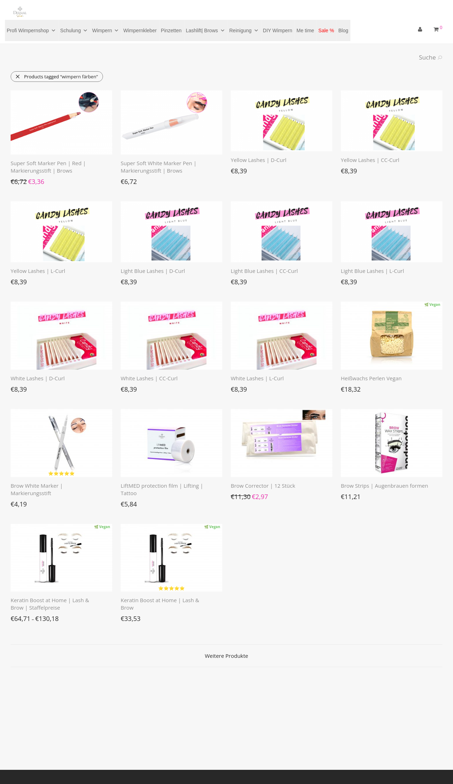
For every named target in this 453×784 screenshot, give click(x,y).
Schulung (74, 30)
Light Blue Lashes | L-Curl (372, 270)
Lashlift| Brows (205, 30)
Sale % (326, 30)
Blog (343, 30)
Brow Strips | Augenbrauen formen (384, 485)
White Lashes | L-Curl (257, 378)
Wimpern (105, 30)
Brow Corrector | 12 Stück (263, 485)
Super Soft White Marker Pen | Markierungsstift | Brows (158, 166)
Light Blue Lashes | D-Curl (153, 270)
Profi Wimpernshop (31, 30)
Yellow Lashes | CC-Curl (370, 159)
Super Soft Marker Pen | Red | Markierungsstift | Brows (48, 166)
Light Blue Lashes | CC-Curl (264, 270)
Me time (305, 30)
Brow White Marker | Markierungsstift (37, 489)
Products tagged (56, 76)
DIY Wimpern (277, 30)
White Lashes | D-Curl (38, 378)
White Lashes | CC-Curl (149, 378)
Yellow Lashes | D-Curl (258, 159)
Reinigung (244, 30)
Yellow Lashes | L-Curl (38, 270)
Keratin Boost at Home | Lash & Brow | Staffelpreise (50, 604)
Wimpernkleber (139, 30)
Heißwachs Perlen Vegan (371, 378)
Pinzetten (171, 30)
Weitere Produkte (226, 655)
